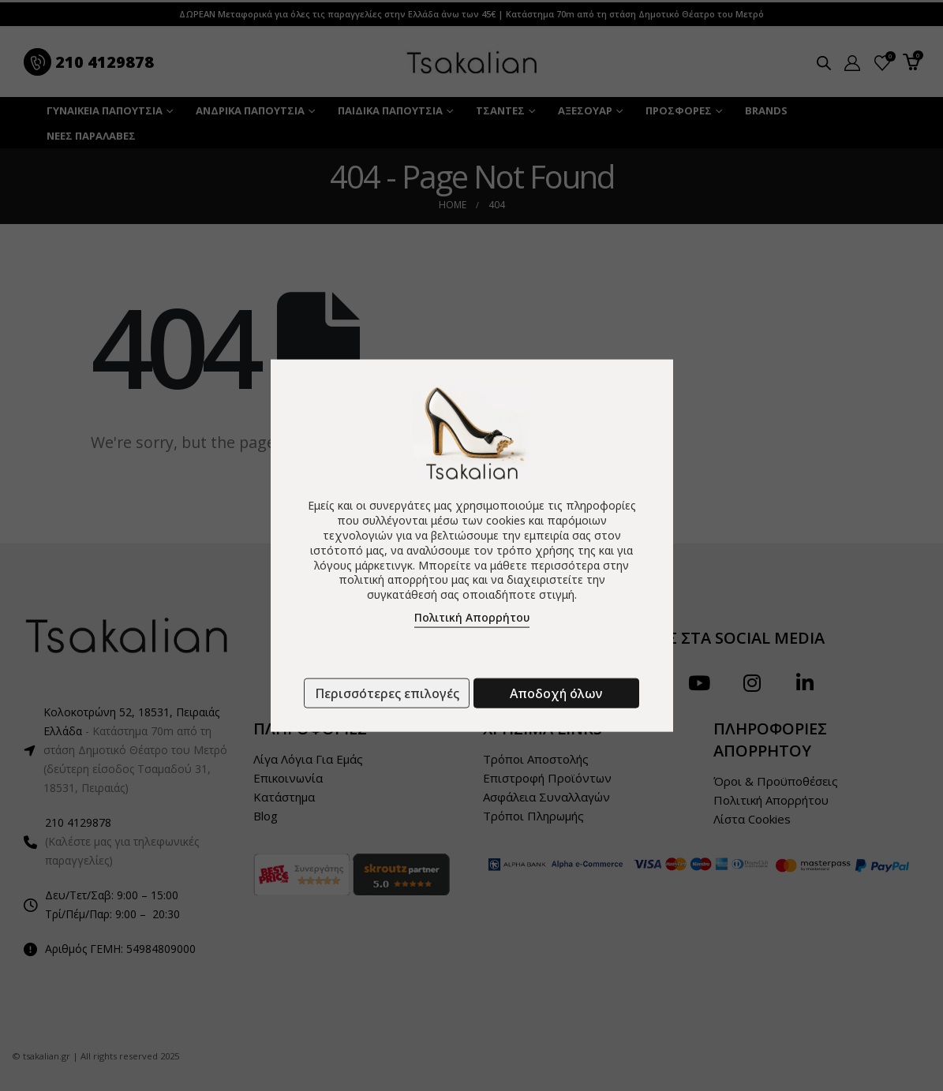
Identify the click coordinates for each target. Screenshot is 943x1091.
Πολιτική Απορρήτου (472, 617)
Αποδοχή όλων (556, 693)
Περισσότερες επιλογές (387, 693)
